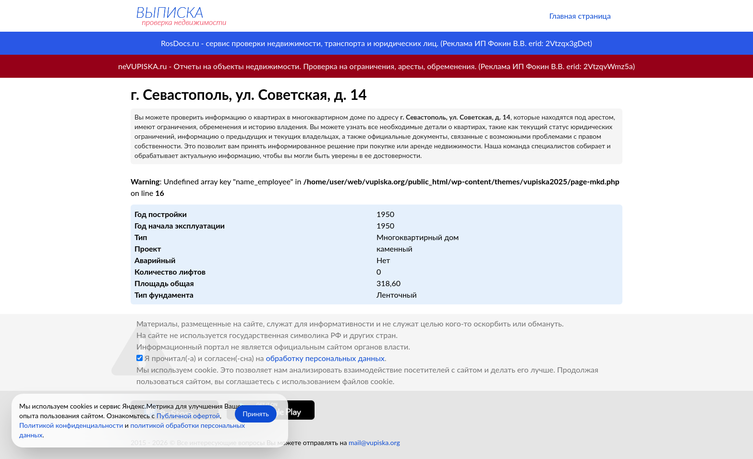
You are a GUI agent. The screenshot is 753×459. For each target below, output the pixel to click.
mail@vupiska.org (374, 442)
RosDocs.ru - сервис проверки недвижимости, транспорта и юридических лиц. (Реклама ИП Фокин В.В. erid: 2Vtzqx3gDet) (376, 43)
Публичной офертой (188, 415)
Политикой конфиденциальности (71, 425)
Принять (256, 414)
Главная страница (580, 15)
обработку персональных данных (325, 357)
